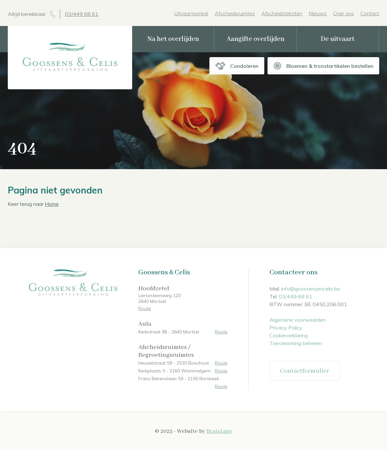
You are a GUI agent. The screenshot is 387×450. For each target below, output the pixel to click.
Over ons (343, 13)
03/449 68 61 (81, 14)
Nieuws (318, 13)
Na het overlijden (173, 39)
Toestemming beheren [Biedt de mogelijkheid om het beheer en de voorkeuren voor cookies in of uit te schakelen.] (295, 343)
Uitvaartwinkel (191, 13)
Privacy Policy (285, 327)
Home (52, 204)
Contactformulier (304, 371)
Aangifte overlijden (255, 39)
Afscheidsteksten (281, 13)
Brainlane (219, 431)
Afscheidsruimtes (235, 13)
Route (144, 308)
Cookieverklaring (288, 335)
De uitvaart (338, 39)
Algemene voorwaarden (297, 320)
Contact (369, 13)
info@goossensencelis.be (310, 288)
